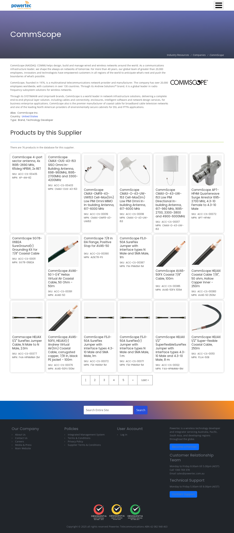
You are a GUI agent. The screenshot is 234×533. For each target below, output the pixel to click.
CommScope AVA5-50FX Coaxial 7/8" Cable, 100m (170, 274)
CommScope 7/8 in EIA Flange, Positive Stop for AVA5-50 (98, 242)
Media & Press (23, 445)
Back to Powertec (113, 4)
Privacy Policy (75, 441)
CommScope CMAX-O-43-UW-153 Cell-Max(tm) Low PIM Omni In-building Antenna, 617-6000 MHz (133, 199)
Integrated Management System (86, 434)
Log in (123, 434)
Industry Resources (182, 4)
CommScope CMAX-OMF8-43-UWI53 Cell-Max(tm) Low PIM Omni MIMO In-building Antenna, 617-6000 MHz (99, 199)
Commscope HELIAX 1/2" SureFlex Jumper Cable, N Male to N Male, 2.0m (27, 342)
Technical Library (210, 4)
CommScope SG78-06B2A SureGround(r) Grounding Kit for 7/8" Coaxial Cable (27, 245)
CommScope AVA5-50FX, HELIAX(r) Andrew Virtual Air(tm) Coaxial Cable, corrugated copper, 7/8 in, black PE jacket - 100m (63, 348)
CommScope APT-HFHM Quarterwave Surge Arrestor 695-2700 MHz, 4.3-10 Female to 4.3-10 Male (205, 199)
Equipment (136, 4)
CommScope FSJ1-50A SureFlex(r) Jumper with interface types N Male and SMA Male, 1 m (134, 346)
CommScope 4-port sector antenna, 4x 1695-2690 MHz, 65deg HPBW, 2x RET (27, 163)
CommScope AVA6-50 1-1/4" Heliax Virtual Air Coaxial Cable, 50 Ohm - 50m (63, 278)
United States (30, 116)
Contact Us (21, 438)
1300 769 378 (182, 469)
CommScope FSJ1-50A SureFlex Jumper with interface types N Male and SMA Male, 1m (134, 247)
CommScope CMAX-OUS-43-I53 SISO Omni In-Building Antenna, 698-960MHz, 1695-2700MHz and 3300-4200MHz (63, 168)
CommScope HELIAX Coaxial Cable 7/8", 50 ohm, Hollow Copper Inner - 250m (206, 278)
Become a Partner (184, 447)
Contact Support (183, 494)
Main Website (23, 448)
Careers (19, 441)
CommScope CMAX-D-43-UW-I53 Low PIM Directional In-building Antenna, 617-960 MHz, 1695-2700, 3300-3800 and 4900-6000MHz (170, 203)
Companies (199, 55)
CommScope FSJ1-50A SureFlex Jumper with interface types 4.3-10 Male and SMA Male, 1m (99, 346)
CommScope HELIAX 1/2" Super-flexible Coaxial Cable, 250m (206, 342)
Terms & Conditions (79, 438)
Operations (157, 4)
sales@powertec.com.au (190, 473)
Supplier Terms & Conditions (84, 445)
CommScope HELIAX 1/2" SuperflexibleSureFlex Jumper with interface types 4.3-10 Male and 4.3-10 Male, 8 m (171, 348)
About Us (20, 434)
